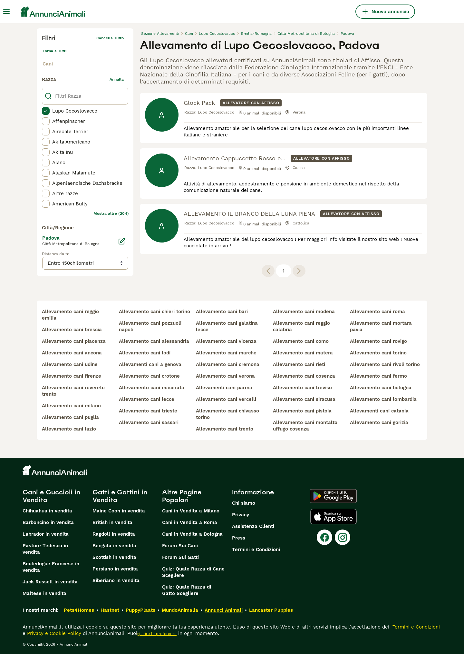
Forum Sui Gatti (180, 557)
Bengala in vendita (114, 546)
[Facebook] (324, 537)
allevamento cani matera (303, 353)
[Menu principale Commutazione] (6, 11)
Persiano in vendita (115, 569)
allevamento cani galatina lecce (227, 326)
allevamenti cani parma (224, 388)
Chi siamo (243, 503)
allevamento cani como (301, 341)
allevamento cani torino (378, 353)
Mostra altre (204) (111, 213)
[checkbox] (46, 111)
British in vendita (112, 522)
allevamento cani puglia (70, 417)
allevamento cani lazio (69, 429)
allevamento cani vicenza (226, 341)
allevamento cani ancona (72, 353)
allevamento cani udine (70, 364)
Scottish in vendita (114, 557)
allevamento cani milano (71, 406)
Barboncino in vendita (48, 522)
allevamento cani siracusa (304, 399)
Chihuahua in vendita (47, 511)
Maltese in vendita (44, 593)
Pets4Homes (79, 610)
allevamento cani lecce (146, 399)
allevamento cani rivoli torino (385, 364)
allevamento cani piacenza (74, 341)
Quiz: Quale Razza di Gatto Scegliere (186, 590)
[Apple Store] (333, 516)
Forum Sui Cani (180, 546)
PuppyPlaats (140, 610)
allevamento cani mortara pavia (381, 326)
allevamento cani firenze (71, 376)
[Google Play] (333, 496)
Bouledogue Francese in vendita (51, 567)
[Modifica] (121, 241)
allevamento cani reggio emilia (70, 315)
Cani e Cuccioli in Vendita (51, 496)
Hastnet (110, 610)
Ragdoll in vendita (113, 534)
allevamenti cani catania (379, 411)
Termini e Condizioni (256, 549)
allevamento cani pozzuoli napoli (150, 326)
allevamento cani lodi (144, 353)
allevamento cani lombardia (383, 399)
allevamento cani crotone (149, 376)
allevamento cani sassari (149, 422)
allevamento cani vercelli (226, 399)
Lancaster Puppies (271, 610)
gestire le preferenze (157, 633)
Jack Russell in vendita (50, 582)
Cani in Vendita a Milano (190, 511)
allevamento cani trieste (148, 411)
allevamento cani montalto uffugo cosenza (305, 426)
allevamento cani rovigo (378, 341)
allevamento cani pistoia (302, 411)
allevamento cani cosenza (304, 376)
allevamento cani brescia (72, 329)
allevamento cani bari (222, 311)
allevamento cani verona (225, 376)
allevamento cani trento (224, 429)
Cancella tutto (110, 38)
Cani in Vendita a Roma (189, 522)
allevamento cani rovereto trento (73, 391)
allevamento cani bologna (380, 388)
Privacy (240, 515)
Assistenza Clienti (253, 526)
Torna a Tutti (54, 51)
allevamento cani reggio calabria (301, 326)
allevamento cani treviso (302, 388)
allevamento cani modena (304, 311)
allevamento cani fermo (378, 376)
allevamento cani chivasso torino (227, 414)
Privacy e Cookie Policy (53, 633)
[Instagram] (342, 537)
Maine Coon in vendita (118, 511)
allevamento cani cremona (227, 364)
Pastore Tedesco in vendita (45, 549)
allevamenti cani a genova (150, 364)
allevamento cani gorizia (379, 422)
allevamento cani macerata (151, 388)
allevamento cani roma (377, 311)
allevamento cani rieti (299, 364)
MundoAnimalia (180, 610)
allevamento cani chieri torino (154, 311)
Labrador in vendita (46, 534)
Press (238, 538)
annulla (117, 79)
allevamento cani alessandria (154, 341)
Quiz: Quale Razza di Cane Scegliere (193, 572)
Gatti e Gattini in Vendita (119, 496)
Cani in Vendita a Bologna (192, 534)
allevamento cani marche (226, 353)
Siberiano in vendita (116, 580)
